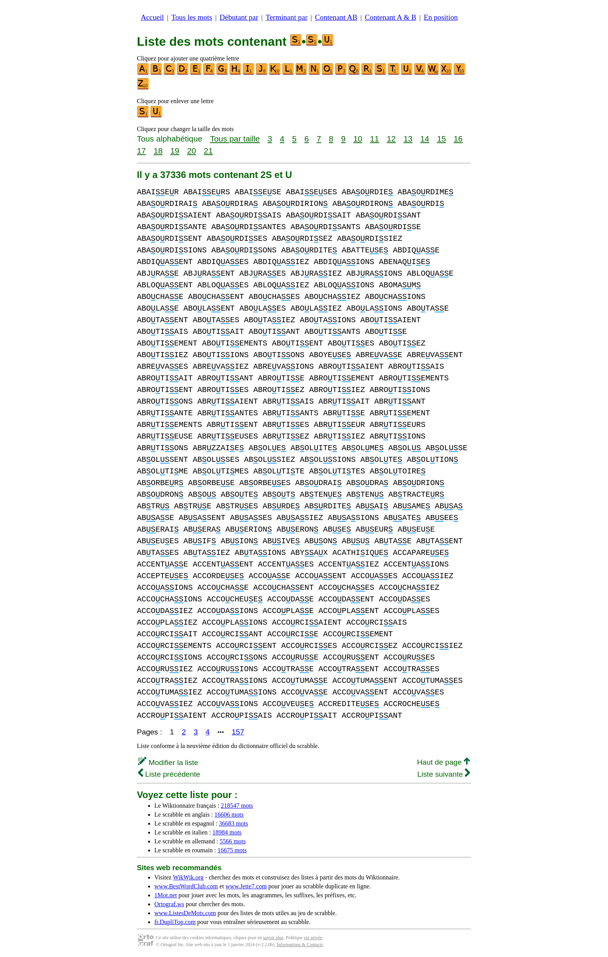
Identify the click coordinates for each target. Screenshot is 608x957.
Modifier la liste (168, 762)
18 (158, 150)
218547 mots (237, 805)
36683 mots (233, 823)
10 (357, 138)
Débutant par (238, 17)
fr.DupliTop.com (174, 922)
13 (408, 138)
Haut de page (443, 762)
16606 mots (229, 814)
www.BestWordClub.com (186, 886)
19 (174, 150)
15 (441, 138)
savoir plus (273, 937)
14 (424, 138)
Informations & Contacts (299, 944)
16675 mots (232, 850)
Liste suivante (443, 774)
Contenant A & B (390, 17)
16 (458, 138)
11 (374, 138)
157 (238, 732)
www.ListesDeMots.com (185, 913)
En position (441, 17)
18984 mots (227, 832)
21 (208, 150)
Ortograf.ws (169, 904)
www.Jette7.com (246, 886)
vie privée (313, 937)
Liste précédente (169, 774)
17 (141, 150)
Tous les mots (191, 17)
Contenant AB (336, 17)
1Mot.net (165, 895)
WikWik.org (188, 877)
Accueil (152, 17)
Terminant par (286, 17)
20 (191, 150)
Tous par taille (235, 138)
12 (391, 138)
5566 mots (232, 841)
